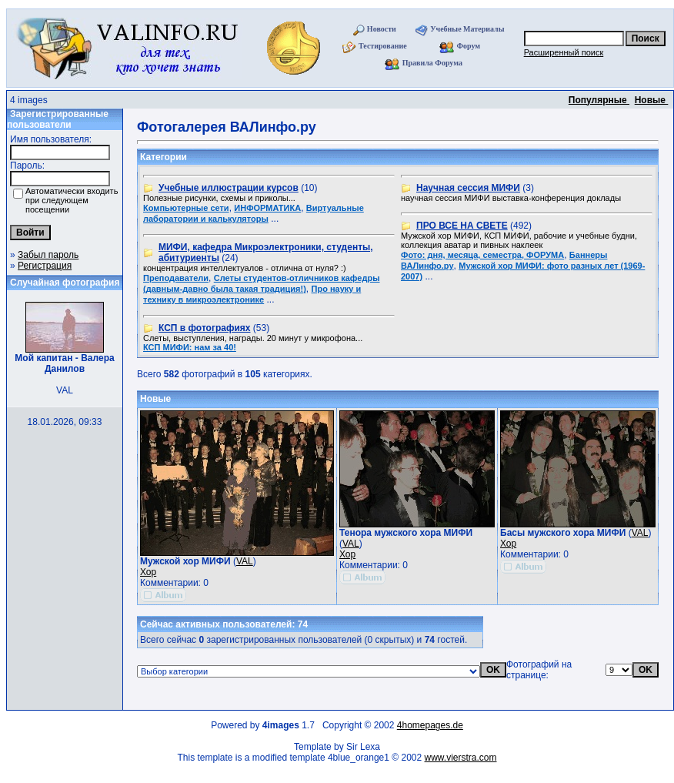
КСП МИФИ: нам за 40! (189, 347)
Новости (381, 29)
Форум (468, 46)
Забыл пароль (48, 254)
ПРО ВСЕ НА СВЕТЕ (462, 225)
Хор (148, 572)
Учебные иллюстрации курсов (228, 187)
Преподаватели (176, 278)
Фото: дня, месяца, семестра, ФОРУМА (482, 254)
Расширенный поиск (564, 52)
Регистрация (45, 265)
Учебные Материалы (467, 29)
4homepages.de (430, 725)
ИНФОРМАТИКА (267, 207)
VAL (244, 561)
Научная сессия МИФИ (468, 187)
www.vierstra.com (461, 757)
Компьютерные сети (186, 207)
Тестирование (383, 46)
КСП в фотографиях (204, 328)
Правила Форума (432, 63)
